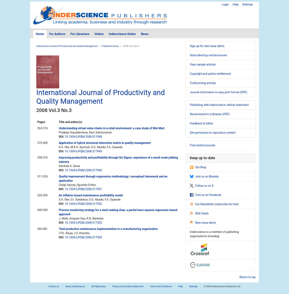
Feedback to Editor (201, 123)
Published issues (110, 46)
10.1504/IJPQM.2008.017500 (83, 170)
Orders (99, 34)
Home (40, 34)
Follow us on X (202, 185)
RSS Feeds (199, 213)
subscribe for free (227, 204)
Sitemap (247, 4)
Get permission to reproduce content (212, 132)
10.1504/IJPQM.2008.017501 (83, 189)
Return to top (247, 277)
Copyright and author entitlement (210, 73)
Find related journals (202, 145)
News (145, 34)
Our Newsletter (202, 204)
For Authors (57, 34)
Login (225, 4)
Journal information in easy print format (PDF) (218, 92)
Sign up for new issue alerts (207, 46)
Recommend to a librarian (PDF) (210, 114)
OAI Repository (98, 286)
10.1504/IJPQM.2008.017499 (83, 151)
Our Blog (198, 167)
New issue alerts (203, 222)
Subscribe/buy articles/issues (208, 55)
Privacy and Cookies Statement (127, 286)
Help (235, 4)
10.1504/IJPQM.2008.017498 (83, 136)
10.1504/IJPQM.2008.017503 (83, 222)
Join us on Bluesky (204, 176)
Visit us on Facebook (205, 195)
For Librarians (79, 34)
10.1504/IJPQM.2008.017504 (83, 237)
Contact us (53, 286)
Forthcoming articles (203, 83)
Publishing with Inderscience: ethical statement (219, 105)
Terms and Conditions (161, 286)
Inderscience (122, 34)
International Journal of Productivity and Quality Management (67, 46)
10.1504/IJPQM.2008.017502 (83, 203)
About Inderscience (75, 286)
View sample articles (203, 64)
